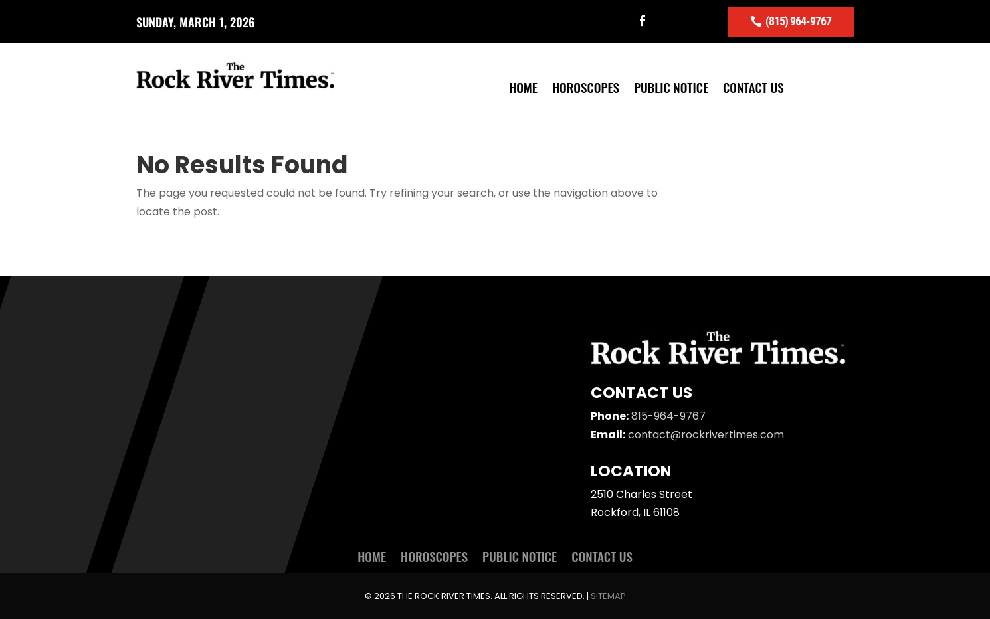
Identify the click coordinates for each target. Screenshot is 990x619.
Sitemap (608, 596)
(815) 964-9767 (798, 21)
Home (523, 89)
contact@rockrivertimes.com (706, 434)
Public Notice (671, 89)
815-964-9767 (668, 416)
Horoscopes (585, 89)
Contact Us (753, 89)
